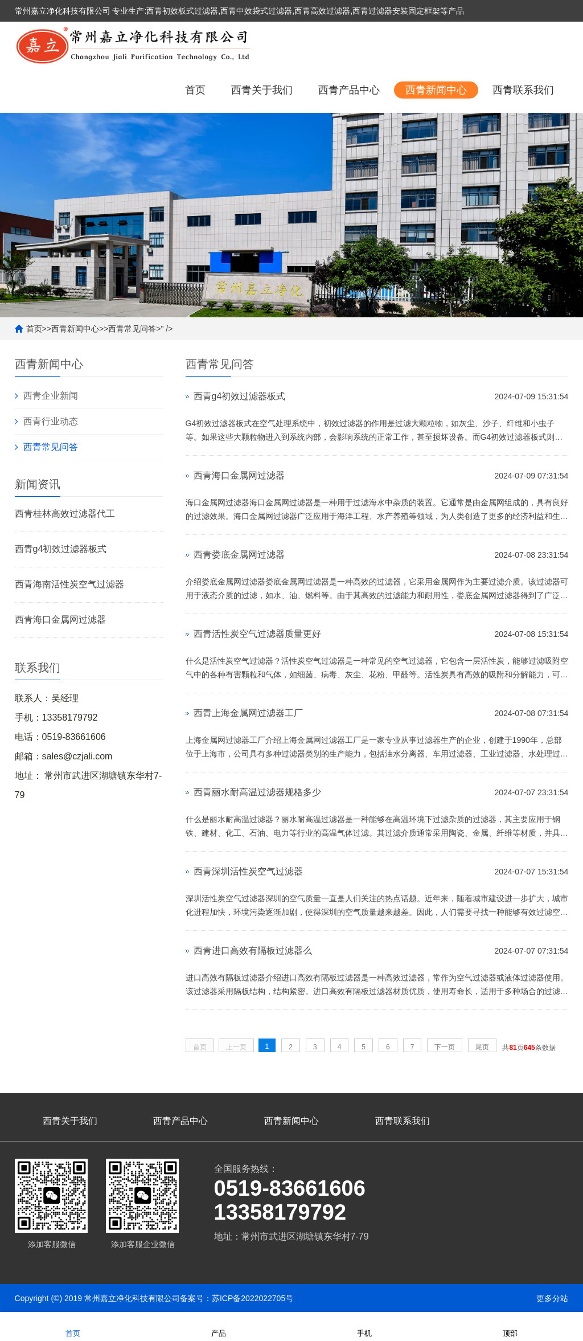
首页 (195, 90)
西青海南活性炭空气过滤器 (69, 584)
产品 (218, 1326)
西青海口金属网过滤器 (60, 619)
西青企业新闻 (50, 395)
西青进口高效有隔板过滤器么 (253, 950)
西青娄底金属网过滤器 (239, 554)
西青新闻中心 (436, 90)
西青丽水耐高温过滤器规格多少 (257, 792)
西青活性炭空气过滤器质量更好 (257, 634)
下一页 (444, 1047)
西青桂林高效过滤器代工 (65, 513)
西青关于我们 (262, 90)
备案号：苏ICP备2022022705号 (236, 1298)
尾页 (482, 1047)
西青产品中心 (349, 90)
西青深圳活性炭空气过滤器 (248, 871)
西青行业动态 (50, 421)
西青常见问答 (132, 328)
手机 (364, 1326)
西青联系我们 (523, 90)
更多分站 (552, 1298)
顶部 (510, 1326)
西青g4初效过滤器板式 (61, 549)
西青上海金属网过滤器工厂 (248, 713)
